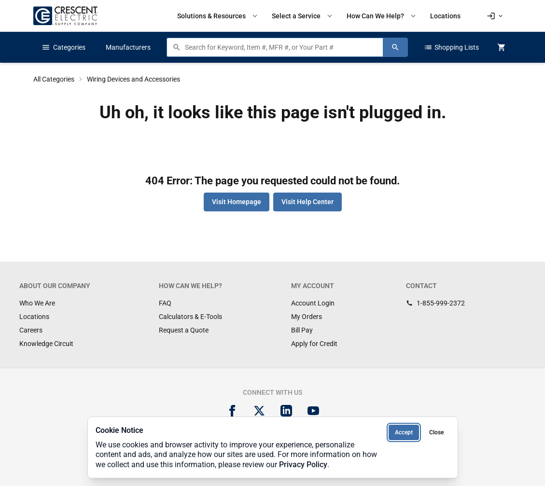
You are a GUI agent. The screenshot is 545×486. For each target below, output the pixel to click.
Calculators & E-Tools (190, 316)
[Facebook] (232, 410)
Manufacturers (128, 47)
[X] (259, 410)
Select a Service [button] (303, 16)
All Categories (53, 79)
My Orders (306, 316)
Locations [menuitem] (445, 16)
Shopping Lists (451, 47)
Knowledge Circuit (46, 343)
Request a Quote (184, 330)
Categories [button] (63, 47)
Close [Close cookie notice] (436, 432)
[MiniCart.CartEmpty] (501, 47)
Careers (30, 330)
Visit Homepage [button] (236, 202)
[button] (495, 16)
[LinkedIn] (286, 410)
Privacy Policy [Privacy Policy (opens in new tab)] (303, 464)
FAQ (165, 303)
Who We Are (37, 303)
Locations (34, 316)
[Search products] (281, 47)
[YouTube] (313, 410)
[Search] (395, 47)
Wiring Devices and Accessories (133, 79)
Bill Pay (302, 330)
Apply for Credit (314, 343)
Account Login (313, 303)
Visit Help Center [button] (307, 202)
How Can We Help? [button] (382, 16)
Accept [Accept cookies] (404, 432)
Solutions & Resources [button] (218, 16)
